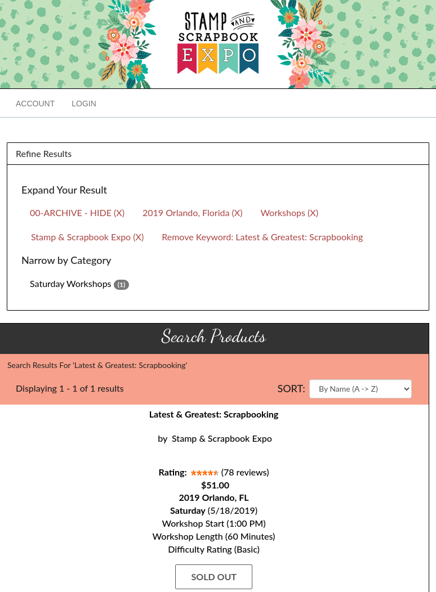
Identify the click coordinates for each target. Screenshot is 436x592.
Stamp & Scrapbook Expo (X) (87, 236)
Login (84, 103)
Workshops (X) (289, 212)
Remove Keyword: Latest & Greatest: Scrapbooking (262, 236)
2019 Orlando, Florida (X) (192, 212)
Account (35, 103)
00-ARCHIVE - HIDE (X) (77, 212)
